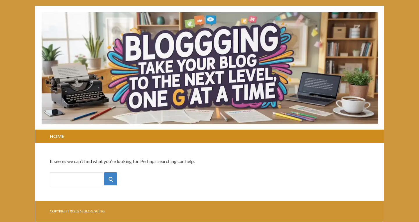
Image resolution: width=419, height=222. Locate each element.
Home (57, 136)
